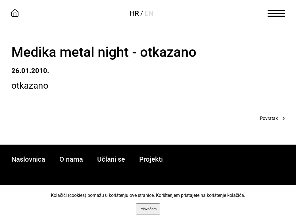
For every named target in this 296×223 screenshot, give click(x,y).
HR (134, 13)
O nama (71, 159)
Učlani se (111, 159)
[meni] (276, 12)
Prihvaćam (148, 209)
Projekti (151, 159)
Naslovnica (28, 159)
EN (149, 13)
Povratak (269, 118)
